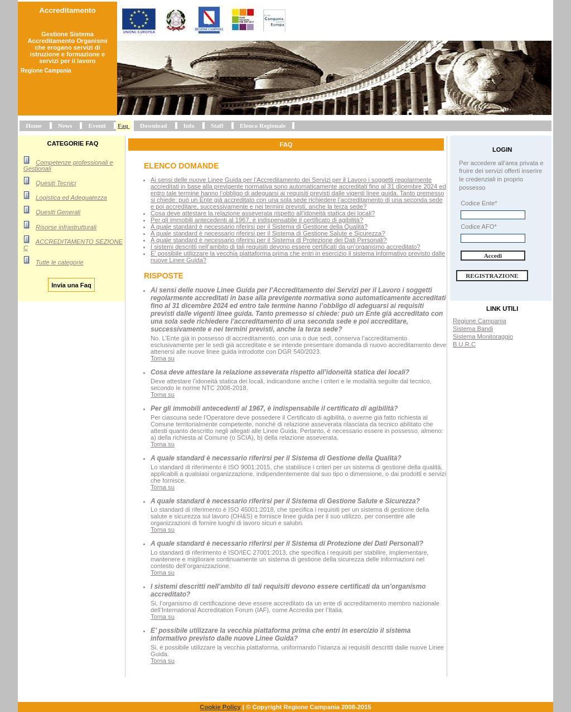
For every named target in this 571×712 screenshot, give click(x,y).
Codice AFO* (479, 226)
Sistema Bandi (473, 328)
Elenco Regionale (263, 125)
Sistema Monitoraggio (483, 336)
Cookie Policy (220, 707)
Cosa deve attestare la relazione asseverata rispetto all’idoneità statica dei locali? (263, 213)
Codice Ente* (479, 203)
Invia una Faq (71, 284)
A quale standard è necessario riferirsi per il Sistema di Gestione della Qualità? (259, 226)
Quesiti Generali (58, 212)
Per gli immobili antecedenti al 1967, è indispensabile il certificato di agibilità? (257, 220)
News (65, 125)
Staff (217, 125)
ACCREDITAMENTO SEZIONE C (73, 244)
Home (34, 125)
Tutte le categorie (60, 262)
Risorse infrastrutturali (66, 227)
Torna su (163, 358)
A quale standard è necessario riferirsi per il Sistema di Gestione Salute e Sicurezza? (268, 233)
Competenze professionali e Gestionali (68, 165)
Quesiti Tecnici (56, 183)
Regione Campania (479, 320)
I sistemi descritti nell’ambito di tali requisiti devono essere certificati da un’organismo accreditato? (285, 246)
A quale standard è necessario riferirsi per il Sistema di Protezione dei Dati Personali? (268, 240)
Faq (123, 125)
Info (189, 125)
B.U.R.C (464, 344)
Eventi (97, 125)
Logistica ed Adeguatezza (71, 197)
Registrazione (492, 275)
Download (153, 125)
